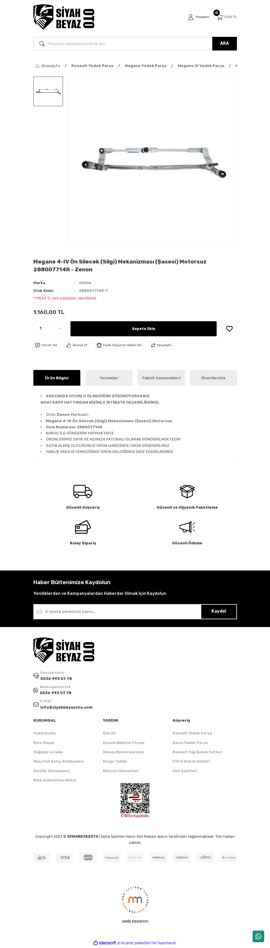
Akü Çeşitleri (185, 772)
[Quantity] (49, 328)
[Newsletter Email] (135, 611)
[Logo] (63, 17)
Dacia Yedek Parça (190, 743)
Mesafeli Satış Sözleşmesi (58, 762)
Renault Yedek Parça (192, 734)
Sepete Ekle (143, 328)
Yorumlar (109, 378)
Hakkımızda (44, 734)
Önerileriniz (213, 378)
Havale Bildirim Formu (123, 743)
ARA (224, 43)
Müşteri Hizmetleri (121, 772)
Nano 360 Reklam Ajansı (147, 837)
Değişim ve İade (48, 753)
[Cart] (226, 17)
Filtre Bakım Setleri (191, 762)
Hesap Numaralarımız (123, 753)
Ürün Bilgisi (56, 378)
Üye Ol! (109, 734)
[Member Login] (197, 17)
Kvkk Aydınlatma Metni (54, 781)
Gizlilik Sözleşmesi (51, 772)
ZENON (85, 283)
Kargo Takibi (115, 762)
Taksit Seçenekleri (161, 378)
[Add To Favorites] (229, 328)
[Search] (135, 43)
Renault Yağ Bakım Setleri (197, 753)
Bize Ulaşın (43, 743)
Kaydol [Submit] (218, 611)
